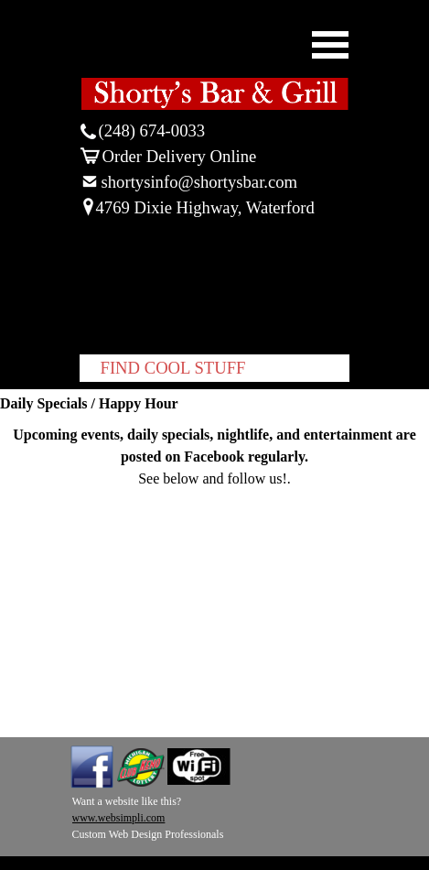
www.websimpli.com (119, 817)
